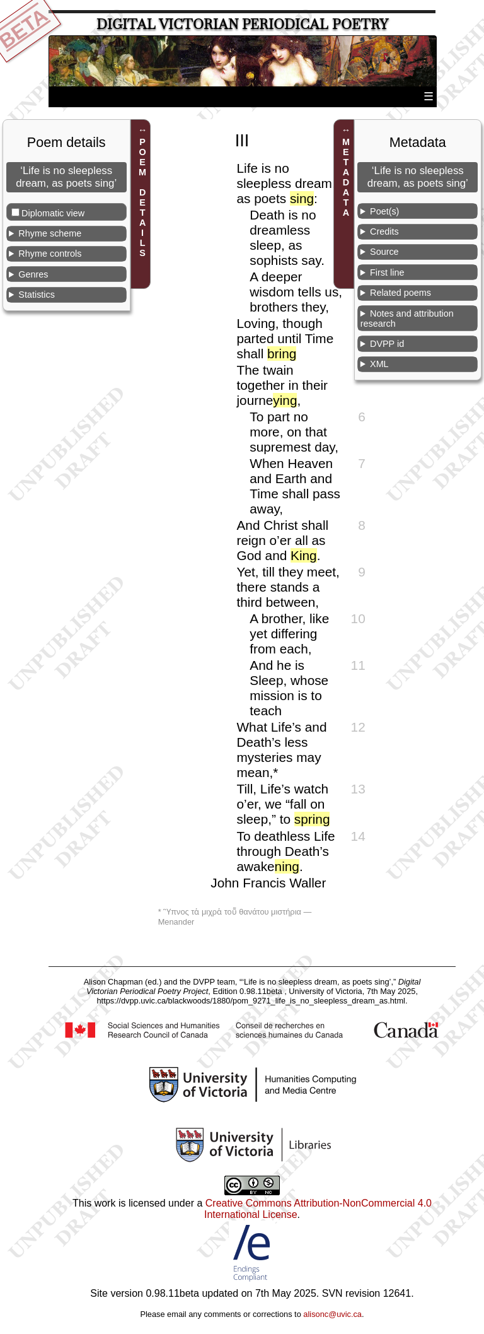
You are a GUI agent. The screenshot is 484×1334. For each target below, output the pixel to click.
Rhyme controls (49, 254)
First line (387, 272)
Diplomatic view (52, 213)
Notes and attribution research (407, 318)
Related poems (400, 293)
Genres (33, 274)
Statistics (36, 295)
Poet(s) (384, 211)
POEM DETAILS (142, 197)
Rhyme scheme (49, 233)
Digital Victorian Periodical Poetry (242, 24)
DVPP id (387, 344)
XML (379, 364)
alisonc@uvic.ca (332, 1314)
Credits (384, 231)
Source (384, 252)
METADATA (346, 177)
